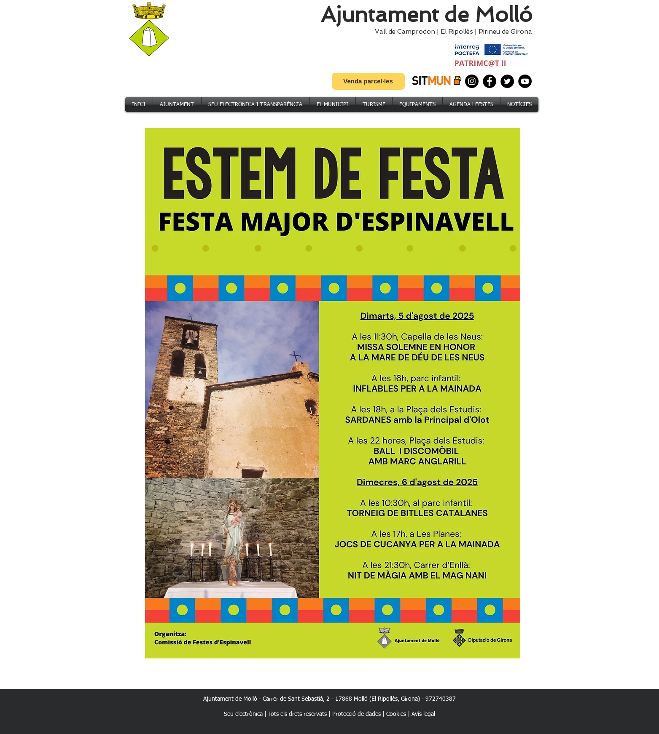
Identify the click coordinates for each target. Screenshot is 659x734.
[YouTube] (525, 81)
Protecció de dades (356, 714)
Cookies (396, 714)
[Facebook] (489, 81)
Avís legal (423, 714)
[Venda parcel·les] (368, 81)
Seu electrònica (243, 714)
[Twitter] (507, 81)
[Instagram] (472, 81)
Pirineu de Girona (505, 31)
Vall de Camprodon (403, 31)
